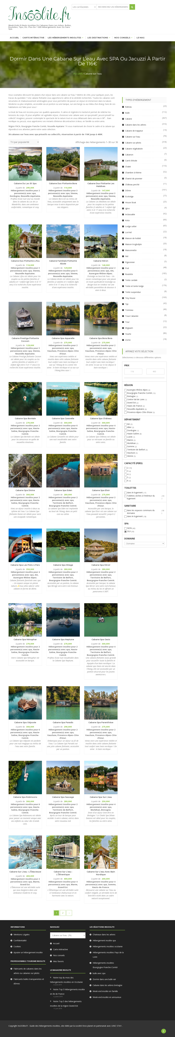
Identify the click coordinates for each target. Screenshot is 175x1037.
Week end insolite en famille (105, 991)
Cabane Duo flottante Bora (63, 183)
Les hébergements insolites (64, 37)
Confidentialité (20, 940)
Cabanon (129, 154)
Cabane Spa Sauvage (63, 797)
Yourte (128, 334)
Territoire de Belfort (136, 449)
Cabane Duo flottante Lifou (25, 261)
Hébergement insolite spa (104, 940)
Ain (128, 424)
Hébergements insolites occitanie (108, 946)
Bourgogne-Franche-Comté (33, 126)
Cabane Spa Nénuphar (25, 639)
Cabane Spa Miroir (100, 565)
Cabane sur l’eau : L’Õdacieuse (25, 871)
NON (129, 528)
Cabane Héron (100, 261)
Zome (128, 340)
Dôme (128, 190)
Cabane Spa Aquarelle (63, 338)
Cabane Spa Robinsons (25, 797)
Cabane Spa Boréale (25, 418)
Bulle (127, 112)
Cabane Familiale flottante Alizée (63, 262)
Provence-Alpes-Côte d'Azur (139, 412)
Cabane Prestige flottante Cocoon (25, 339)
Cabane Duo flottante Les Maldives (100, 184)
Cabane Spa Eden (63, 490)
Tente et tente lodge (134, 286)
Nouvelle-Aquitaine (55, 126)
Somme (130, 446)
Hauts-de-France (134, 405)
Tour (127, 322)
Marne (130, 440)
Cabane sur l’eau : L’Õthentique (63, 873)
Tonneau (129, 310)
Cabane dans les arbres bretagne (107, 985)
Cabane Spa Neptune (63, 639)
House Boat (130, 202)
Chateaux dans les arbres (104, 934)
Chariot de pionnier (133, 178)
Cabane (128, 118)
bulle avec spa (99, 973)
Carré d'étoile (131, 160)
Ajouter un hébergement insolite (28, 952)
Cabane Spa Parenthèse (100, 722)
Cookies (17, 946)
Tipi (126, 304)
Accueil (14, 37)
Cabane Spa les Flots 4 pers (25, 565)
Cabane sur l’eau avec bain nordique (101, 873)
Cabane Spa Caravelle (63, 418)
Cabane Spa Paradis (63, 722)
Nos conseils (122, 37)
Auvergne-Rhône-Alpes (137, 389)
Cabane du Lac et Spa (25, 183)
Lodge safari (130, 226)
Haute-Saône (133, 433)
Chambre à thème (133, 172)
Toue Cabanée (131, 316)
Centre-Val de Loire (135, 399)
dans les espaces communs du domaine (141, 511)
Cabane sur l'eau (132, 136)
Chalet (128, 166)
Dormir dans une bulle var (104, 979)
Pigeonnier (130, 262)
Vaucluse (131, 452)
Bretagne (131, 396)
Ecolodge (129, 196)
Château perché (132, 184)
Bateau (128, 106)
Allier (129, 427)
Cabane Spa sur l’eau (101, 797)
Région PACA (14, 126)
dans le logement (135, 492)
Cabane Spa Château (101, 418)
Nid (126, 256)
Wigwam (129, 328)
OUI (129, 531)
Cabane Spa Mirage (63, 565)
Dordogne (131, 430)
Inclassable (130, 214)
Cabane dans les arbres (135, 124)
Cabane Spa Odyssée (25, 722)
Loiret (129, 436)
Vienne (130, 456)
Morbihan (131, 443)
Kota (127, 220)
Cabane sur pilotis (133, 142)
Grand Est (131, 402)
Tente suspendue (133, 292)
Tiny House (130, 298)
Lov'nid (128, 232)
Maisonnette (131, 250)
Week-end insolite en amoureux (107, 997)
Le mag (140, 37)
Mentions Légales (22, 934)
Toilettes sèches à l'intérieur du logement (141, 497)
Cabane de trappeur (134, 130)
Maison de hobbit (133, 238)
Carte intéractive (33, 37)
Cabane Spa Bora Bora (100, 338)
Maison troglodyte (133, 244)
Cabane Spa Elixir (101, 490)
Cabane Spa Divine (25, 490)
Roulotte (129, 274)
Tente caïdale (131, 280)
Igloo (127, 208)
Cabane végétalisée (134, 148)
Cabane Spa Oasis (101, 639)
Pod (127, 268)
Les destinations (97, 37)
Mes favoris (58, 961)
